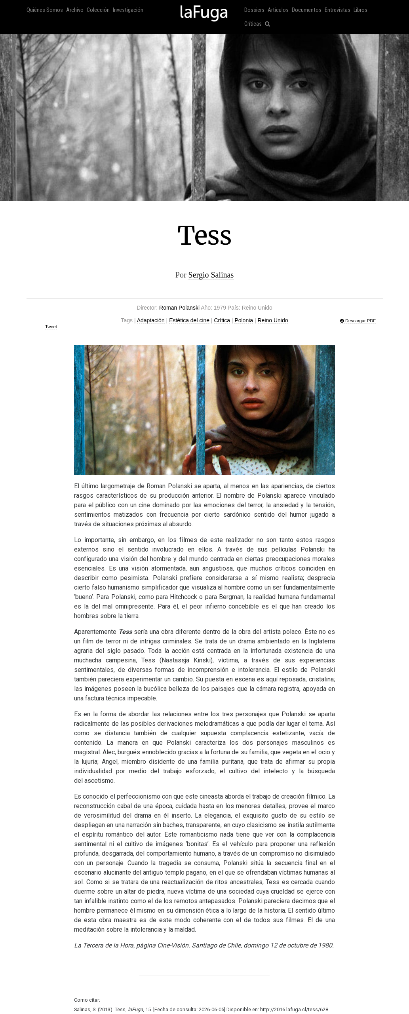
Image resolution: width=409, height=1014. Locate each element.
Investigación (128, 10)
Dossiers (254, 10)
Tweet (51, 326)
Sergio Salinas (211, 274)
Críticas (253, 24)
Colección (98, 10)
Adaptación (151, 320)
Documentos (306, 10)
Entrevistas (337, 10)
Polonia (243, 320)
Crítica (222, 320)
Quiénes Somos (45, 10)
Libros (360, 10)
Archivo (75, 10)
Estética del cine (189, 320)
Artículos (278, 10)
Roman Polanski (179, 307)
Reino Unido (273, 320)
